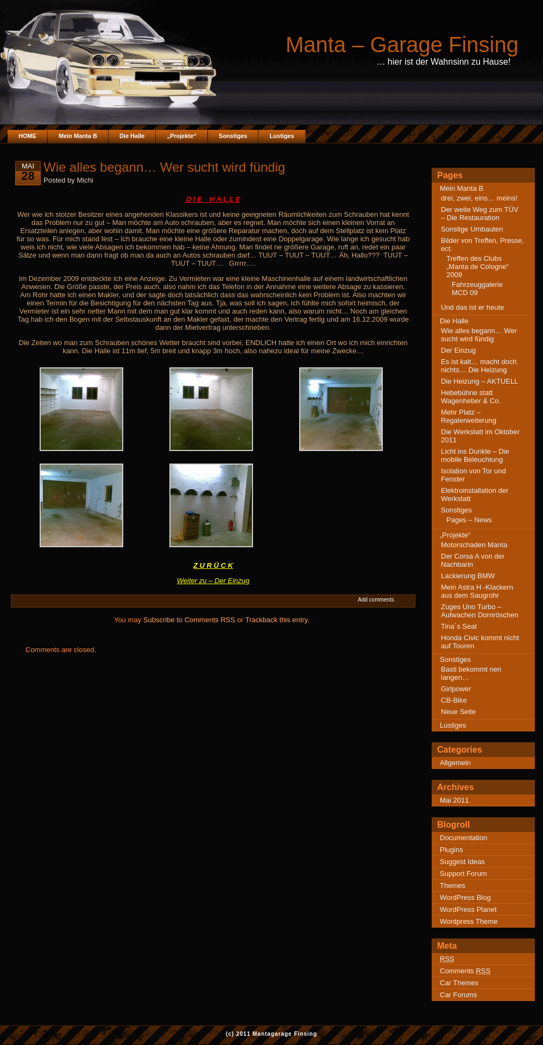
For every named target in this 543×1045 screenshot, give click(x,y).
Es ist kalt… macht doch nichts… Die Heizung (478, 366)
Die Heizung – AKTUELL (479, 381)
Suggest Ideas (462, 862)
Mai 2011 (454, 800)
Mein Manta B (78, 136)
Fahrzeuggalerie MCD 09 (477, 288)
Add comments (376, 600)
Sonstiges (233, 136)
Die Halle (131, 136)
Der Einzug (458, 350)
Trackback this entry (276, 620)
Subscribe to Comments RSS (189, 620)
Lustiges (281, 136)
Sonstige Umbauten (472, 229)
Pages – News (469, 520)
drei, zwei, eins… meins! (479, 198)
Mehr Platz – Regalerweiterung (468, 416)
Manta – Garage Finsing (402, 45)
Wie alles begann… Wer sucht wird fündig (479, 335)
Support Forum (463, 873)
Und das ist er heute (472, 307)
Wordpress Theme (468, 921)
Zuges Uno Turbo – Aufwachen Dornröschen (479, 611)
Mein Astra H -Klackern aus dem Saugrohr (477, 591)
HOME (27, 136)
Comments (465, 971)
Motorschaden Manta (474, 545)
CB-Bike (454, 700)
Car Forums (458, 995)
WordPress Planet (468, 909)
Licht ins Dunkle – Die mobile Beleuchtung (475, 455)
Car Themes (459, 983)
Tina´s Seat (459, 626)
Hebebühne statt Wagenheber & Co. (471, 397)
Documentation (463, 838)
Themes (452, 885)
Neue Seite (458, 712)
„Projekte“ (181, 136)
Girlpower (456, 689)
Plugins (451, 850)
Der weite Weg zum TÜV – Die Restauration (480, 213)
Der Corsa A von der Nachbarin (472, 560)
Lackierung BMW (468, 576)
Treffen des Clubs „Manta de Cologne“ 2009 (477, 266)
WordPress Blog (465, 897)
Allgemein (455, 763)
